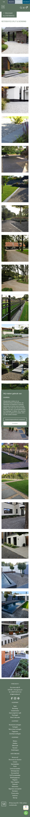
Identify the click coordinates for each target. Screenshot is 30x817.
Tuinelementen (15, 710)
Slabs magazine (15, 782)
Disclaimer (15, 791)
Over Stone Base (15, 753)
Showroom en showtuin (15, 759)
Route (15, 766)
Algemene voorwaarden (15, 789)
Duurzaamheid (15, 773)
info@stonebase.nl (15, 694)
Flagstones (15, 731)
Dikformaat (15, 745)
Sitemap (15, 798)
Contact (15, 762)
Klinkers (15, 741)
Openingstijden (15, 764)
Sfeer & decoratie (15, 717)
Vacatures (15, 795)
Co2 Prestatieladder (15, 775)
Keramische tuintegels (15, 725)
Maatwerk (15, 784)
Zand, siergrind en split (15, 713)
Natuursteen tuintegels (15, 729)
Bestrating (15, 708)
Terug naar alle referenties (8, 14)
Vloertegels (15, 715)
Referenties (15, 786)
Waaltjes (15, 743)
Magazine (15, 780)
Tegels (15, 706)
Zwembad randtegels (15, 733)
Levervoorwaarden (15, 768)
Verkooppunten (15, 771)
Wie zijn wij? (15, 757)
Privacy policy (15, 793)
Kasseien (15, 748)
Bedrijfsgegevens (15, 777)
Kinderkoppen (15, 750)
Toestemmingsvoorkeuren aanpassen (15, 419)
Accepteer (15, 423)
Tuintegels (15, 727)
